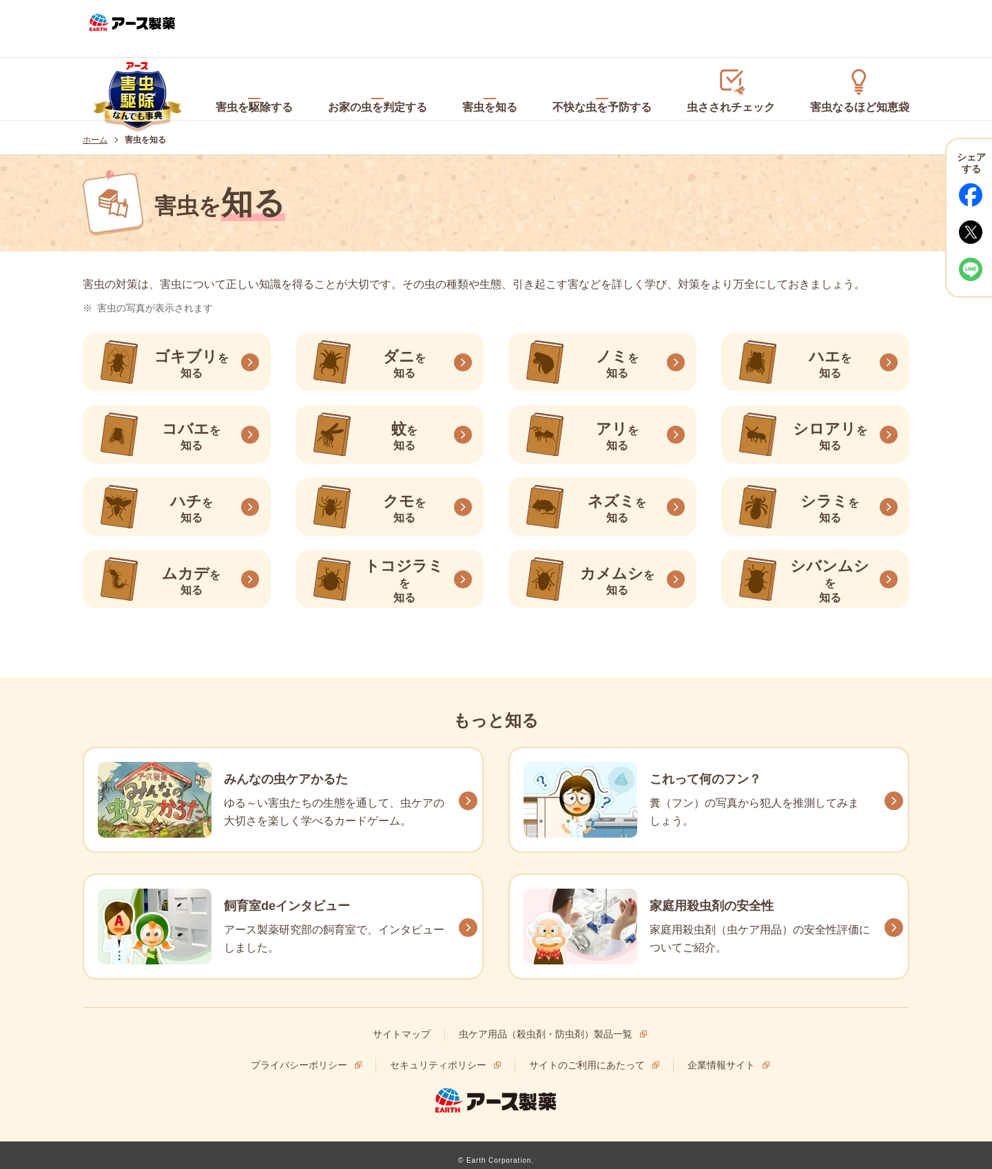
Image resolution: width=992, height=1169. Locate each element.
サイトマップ (402, 1023)
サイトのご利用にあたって (587, 1054)
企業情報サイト (721, 1054)
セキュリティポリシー (438, 1054)
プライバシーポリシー (299, 1054)
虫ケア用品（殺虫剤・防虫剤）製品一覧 (545, 1023)
